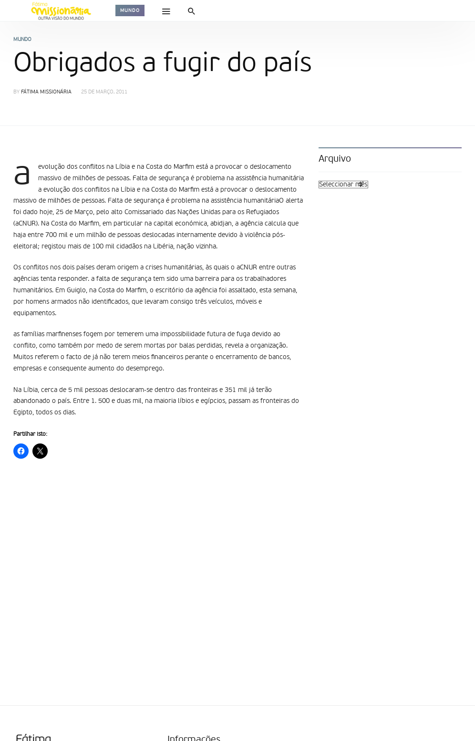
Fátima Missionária (46, 92)
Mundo (130, 10)
